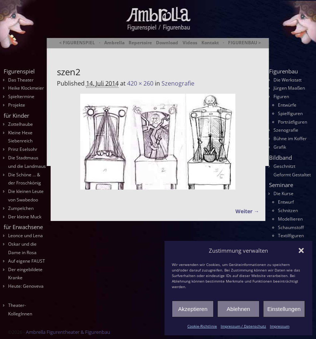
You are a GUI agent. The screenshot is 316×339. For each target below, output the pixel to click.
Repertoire (140, 42)
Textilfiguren (291, 235)
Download (167, 42)
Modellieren (290, 219)
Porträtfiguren (292, 122)
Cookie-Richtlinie (202, 326)
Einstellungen (283, 309)
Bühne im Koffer (290, 138)
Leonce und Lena (25, 235)
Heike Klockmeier (26, 88)
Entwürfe (287, 105)
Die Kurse (283, 193)
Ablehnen (238, 309)
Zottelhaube (20, 124)
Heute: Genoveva (26, 286)
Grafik (279, 147)
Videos (190, 42)
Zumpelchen (21, 208)
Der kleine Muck (24, 217)
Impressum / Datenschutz (243, 326)
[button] (301, 250)
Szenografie (178, 83)
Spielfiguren (290, 113)
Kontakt (210, 42)
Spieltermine (21, 96)
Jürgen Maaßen (289, 88)
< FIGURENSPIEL (77, 42)
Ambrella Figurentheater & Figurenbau (152, 52)
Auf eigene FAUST (26, 261)
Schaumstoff (291, 227)
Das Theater (21, 80)
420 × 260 (140, 83)
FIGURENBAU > (244, 42)
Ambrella (114, 42)
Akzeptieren (192, 309)
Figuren (281, 96)
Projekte (16, 105)
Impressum (279, 326)
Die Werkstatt (287, 80)
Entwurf (286, 202)
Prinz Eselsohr (22, 149)
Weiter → (247, 211)
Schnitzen (288, 210)
